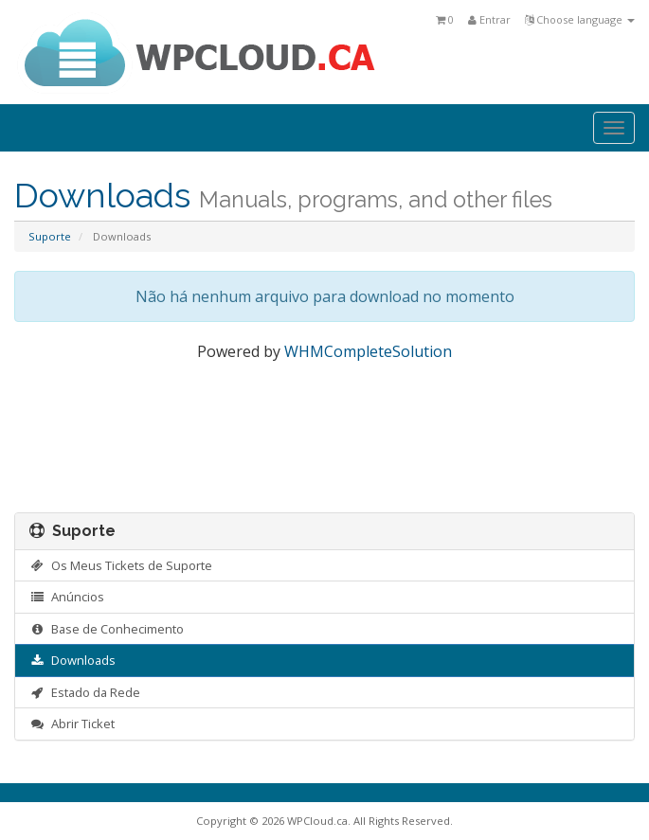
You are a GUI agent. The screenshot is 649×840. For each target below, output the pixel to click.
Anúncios (66, 596)
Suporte (49, 236)
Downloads (72, 660)
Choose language (580, 19)
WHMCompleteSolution (368, 351)
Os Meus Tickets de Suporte (120, 565)
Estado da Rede (84, 692)
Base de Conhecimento (106, 628)
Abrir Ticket (72, 723)
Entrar (489, 19)
